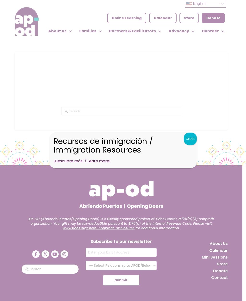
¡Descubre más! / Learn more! (82, 161)
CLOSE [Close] (190, 139)
